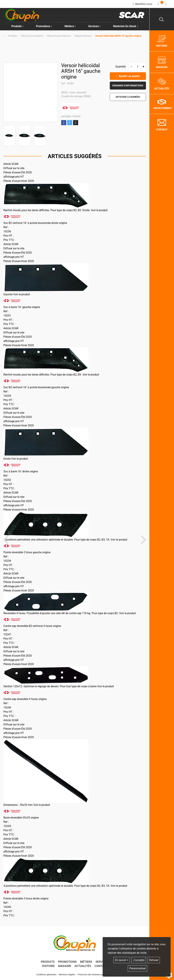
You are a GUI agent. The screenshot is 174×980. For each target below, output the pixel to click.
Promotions (44, 26)
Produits (17, 26)
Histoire (48, 966)
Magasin (64, 966)
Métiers (86, 961)
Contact (100, 966)
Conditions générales (46, 974)
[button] (118, 35)
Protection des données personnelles (95, 974)
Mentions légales (67, 974)
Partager (64, 122)
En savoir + (121, 960)
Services (102, 961)
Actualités (82, 966)
